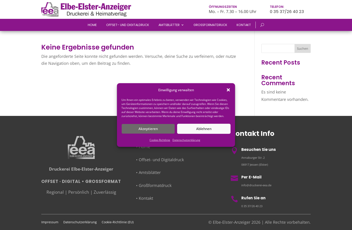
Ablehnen (203, 128)
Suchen (302, 48)
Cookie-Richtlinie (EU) (118, 222)
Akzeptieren (148, 128)
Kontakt (244, 25)
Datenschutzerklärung (186, 140)
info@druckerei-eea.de (256, 185)
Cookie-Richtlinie (160, 140)
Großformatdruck (210, 25)
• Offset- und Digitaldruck (160, 159)
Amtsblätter (169, 25)
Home (92, 25)
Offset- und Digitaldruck (127, 25)
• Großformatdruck (154, 185)
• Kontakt (144, 198)
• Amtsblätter (148, 172)
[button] (228, 90)
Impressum (49, 222)
